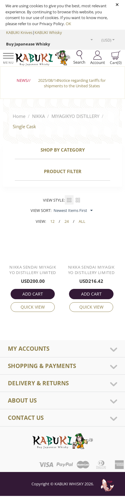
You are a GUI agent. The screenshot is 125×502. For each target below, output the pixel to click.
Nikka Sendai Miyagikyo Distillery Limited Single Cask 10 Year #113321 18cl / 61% (32, 270)
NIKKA (38, 116)
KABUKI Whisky (48, 32)
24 (66, 221)
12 (52, 221)
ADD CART (32, 294)
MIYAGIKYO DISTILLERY (75, 116)
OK (68, 23)
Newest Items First (73, 211)
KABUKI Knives (19, 32)
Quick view (33, 307)
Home (19, 116)
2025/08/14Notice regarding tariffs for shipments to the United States (72, 83)
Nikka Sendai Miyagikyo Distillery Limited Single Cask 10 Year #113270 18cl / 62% (91, 270)
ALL (82, 221)
